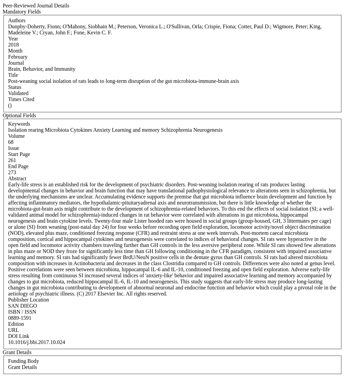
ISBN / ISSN (22, 312)
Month (15, 51)
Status (14, 87)
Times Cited (21, 99)
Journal (16, 63)
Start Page (19, 154)
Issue (13, 148)
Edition (16, 324)
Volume (16, 136)
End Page (18, 166)
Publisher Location (28, 300)
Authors (17, 20)
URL (13, 330)
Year (13, 38)
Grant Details (22, 367)
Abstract (17, 178)
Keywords (19, 124)
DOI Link (18, 336)
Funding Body (23, 361)
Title (13, 75)
